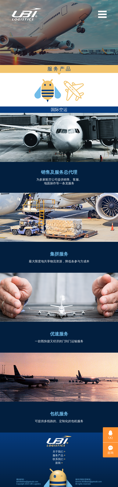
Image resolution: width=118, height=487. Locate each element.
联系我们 (59, 459)
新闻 (59, 462)
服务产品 (59, 455)
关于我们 (59, 451)
